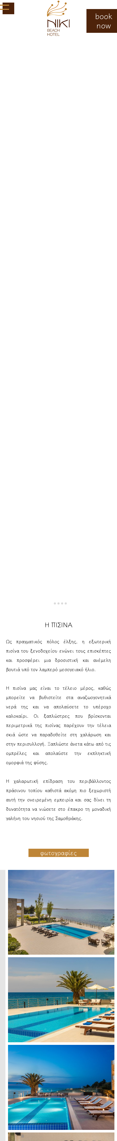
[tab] (51, 603)
